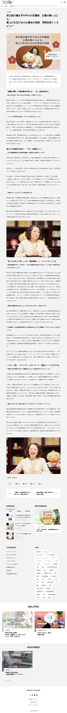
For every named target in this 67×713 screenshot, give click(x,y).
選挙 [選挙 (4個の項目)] (49, 597)
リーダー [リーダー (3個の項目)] (38, 564)
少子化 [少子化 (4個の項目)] (56, 579)
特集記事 (25, 519)
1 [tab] (46, 523)
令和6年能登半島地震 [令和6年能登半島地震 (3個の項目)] (52, 567)
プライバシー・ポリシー (33, 705)
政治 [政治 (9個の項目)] (43, 582)
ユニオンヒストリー (19, 538)
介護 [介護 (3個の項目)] (43, 567)
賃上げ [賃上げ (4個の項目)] (37, 597)
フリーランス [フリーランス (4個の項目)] (48, 561)
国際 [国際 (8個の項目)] (37, 576)
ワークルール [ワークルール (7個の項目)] (47, 564)
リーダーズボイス (11, 561)
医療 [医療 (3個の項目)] (55, 573)
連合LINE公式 (33, 702)
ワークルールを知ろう (12, 564)
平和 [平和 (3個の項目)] (37, 582)
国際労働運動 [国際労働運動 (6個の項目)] (45, 576)
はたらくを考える (11, 554)
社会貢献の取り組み (11, 573)
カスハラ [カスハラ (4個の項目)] (38, 557)
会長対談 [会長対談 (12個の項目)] (38, 570)
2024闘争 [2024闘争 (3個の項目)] (38, 551)
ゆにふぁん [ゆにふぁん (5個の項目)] (46, 551)
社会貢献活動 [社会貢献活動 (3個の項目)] (39, 591)
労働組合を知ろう (11, 567)
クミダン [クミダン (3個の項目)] (53, 557)
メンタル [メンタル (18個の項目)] (56, 561)
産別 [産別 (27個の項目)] (50, 585)
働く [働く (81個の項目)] (45, 570)
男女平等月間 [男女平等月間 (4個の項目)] (39, 588)
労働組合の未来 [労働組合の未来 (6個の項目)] (47, 573)
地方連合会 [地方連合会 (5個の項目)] (53, 576)
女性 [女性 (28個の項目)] (37, 579)
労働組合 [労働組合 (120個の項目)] (38, 573)
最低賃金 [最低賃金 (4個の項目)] (44, 585)
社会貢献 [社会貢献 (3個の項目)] (48, 588)
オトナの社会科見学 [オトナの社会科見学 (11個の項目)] (50, 554)
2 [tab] (47, 523)
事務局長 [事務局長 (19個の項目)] (55, 564)
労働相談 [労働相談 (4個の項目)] (51, 570)
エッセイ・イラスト (19, 530)
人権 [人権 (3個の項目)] (37, 567)
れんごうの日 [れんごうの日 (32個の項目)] (39, 554)
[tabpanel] (48, 521)
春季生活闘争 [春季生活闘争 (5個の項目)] (50, 582)
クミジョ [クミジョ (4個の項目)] (46, 557)
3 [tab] (49, 523)
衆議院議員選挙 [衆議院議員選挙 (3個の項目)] (51, 594)
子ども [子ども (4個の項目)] (43, 579)
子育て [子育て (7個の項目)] (49, 579)
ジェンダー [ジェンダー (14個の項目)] (39, 561)
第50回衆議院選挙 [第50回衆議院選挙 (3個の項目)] (50, 591)
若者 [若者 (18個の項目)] (44, 594)
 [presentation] (64, 609)
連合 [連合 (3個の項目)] (44, 597)
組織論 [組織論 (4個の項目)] (37, 594)
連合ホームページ (33, 699)
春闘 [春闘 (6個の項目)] (37, 585)
